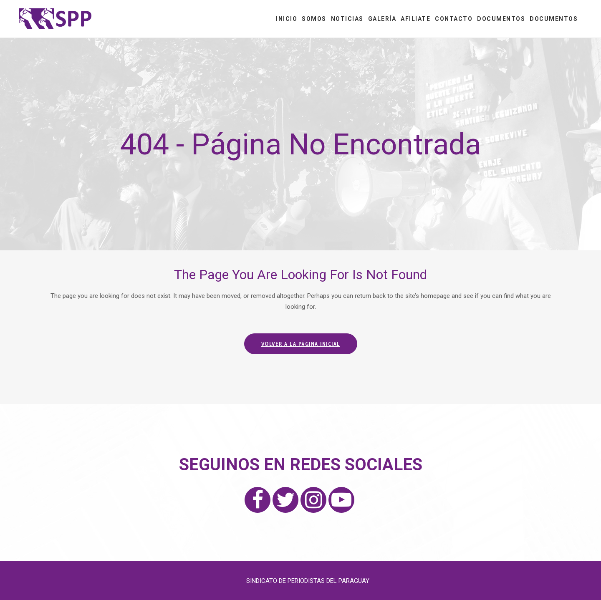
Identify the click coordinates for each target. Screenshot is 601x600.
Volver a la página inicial (300, 343)
